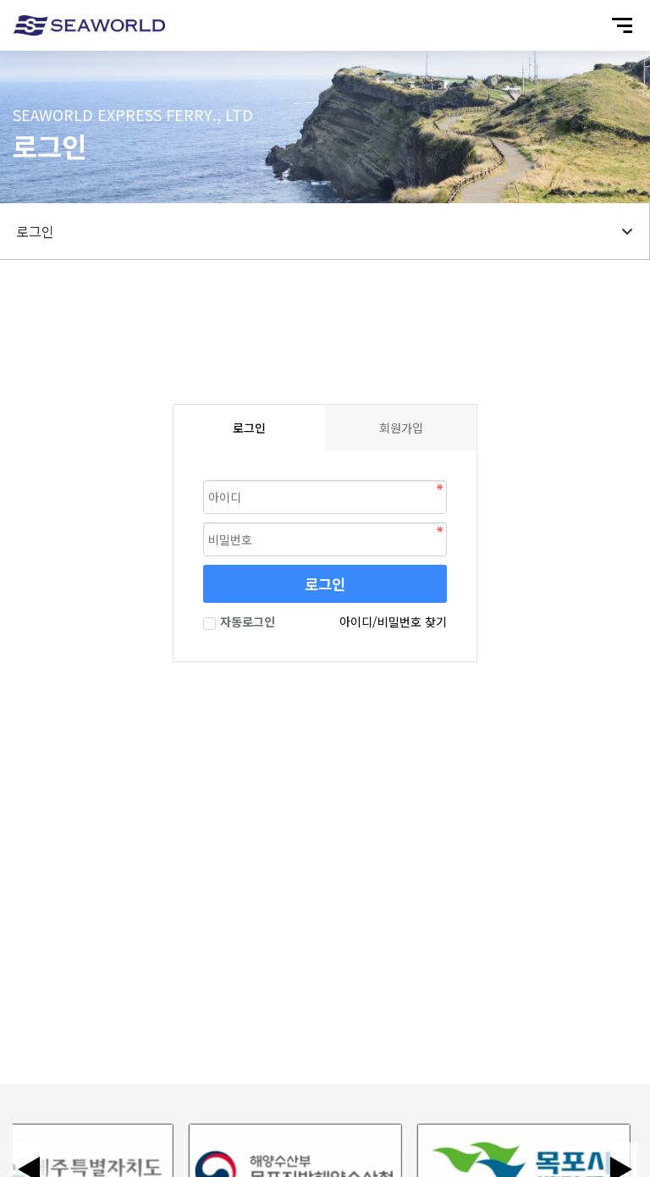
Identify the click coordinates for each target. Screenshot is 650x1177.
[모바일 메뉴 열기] (622, 25)
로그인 (325, 583)
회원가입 (401, 427)
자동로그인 (239, 621)
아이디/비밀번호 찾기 (393, 621)
